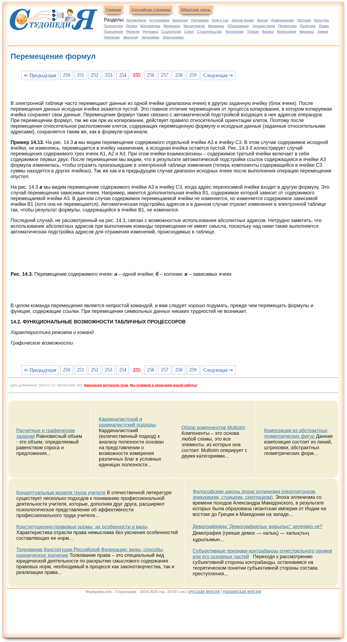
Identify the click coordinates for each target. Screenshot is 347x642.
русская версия (204, 591)
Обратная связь (196, 10)
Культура (321, 20)
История (304, 20)
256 (151, 75)
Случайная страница (151, 10)
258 (178, 75)
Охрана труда (263, 26)
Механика (216, 26)
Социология (171, 32)
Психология (113, 32)
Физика (268, 32)
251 (80, 75)
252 (94, 75)
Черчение (112, 37)
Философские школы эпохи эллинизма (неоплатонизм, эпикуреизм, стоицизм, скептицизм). (254, 494)
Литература (113, 26)
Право (324, 26)
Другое (262, 20)
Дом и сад (220, 20)
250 (66, 75)
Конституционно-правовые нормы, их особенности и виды (82, 526)
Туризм (253, 32)
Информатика (282, 20)
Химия (322, 32)
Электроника (173, 37)
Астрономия (159, 20)
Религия (132, 32)
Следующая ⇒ (218, 75)
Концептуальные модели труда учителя (60, 492)
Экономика (150, 37)
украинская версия (242, 591)
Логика (131, 26)
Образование (238, 26)
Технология (234, 32)
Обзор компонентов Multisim (213, 427)
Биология (180, 20)
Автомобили (136, 20)
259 (193, 75)
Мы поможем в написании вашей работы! (163, 385)
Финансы (306, 32)
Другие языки (243, 20)
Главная (113, 10)
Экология (130, 37)
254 (122, 75)
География (200, 20)
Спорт (189, 32)
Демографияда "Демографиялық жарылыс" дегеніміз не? (258, 526)
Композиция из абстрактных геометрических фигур (295, 433)
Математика (150, 26)
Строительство (209, 32)
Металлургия (194, 26)
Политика (308, 26)
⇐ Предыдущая (40, 75)
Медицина (171, 26)
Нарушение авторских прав (106, 385)
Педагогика (287, 26)
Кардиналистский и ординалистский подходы (127, 422)
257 (164, 75)
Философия (286, 32)
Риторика (150, 32)
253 (108, 75)
